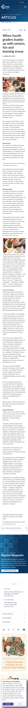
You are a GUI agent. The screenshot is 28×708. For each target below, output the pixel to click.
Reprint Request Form (10, 570)
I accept (8, 704)
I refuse (20, 704)
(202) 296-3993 (9, 596)
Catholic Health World (6, 22)
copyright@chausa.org (9, 524)
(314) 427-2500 (9, 607)
